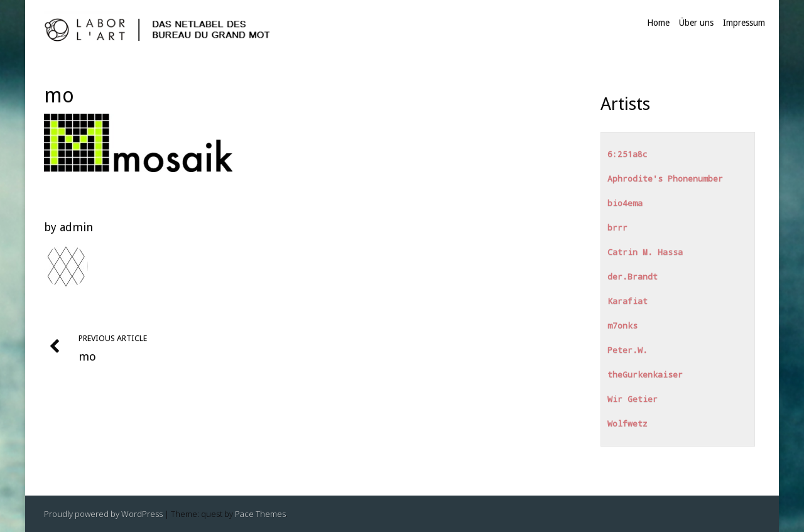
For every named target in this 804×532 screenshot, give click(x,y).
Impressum (744, 23)
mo (59, 95)
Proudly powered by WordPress (103, 513)
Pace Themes (260, 513)
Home (658, 23)
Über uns (696, 23)
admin (76, 227)
